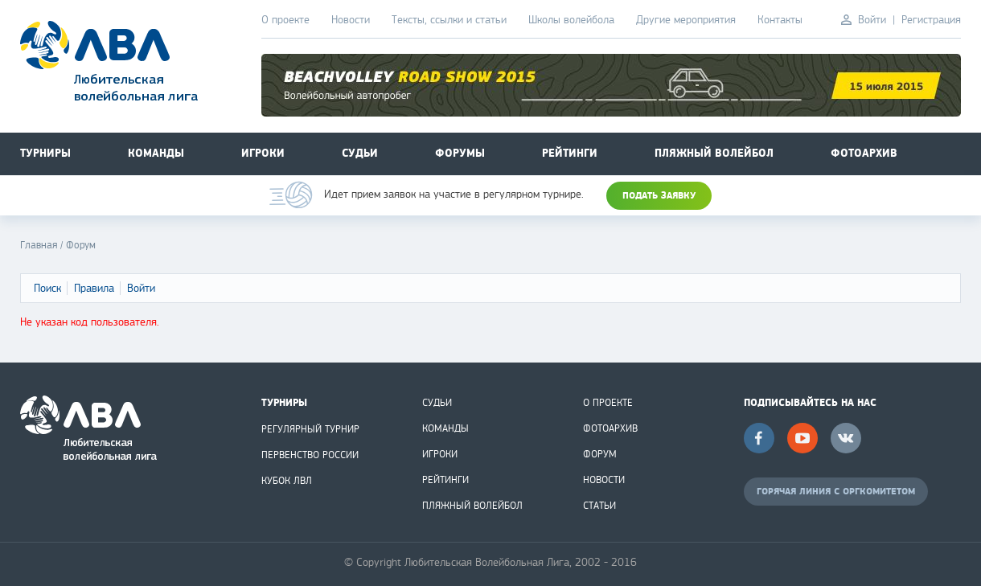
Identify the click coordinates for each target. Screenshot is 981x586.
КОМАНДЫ (445, 428)
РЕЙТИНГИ (445, 479)
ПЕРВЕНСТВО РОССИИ (310, 455)
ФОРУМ (600, 454)
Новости (350, 20)
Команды (156, 153)
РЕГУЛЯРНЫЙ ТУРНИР (310, 429)
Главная (38, 245)
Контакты (779, 20)
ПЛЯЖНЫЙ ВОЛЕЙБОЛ (472, 505)
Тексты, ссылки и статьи (449, 20)
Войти (872, 20)
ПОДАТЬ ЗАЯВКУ (659, 196)
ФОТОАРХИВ (610, 428)
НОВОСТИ (604, 479)
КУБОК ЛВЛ (286, 480)
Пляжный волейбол (714, 153)
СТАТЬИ (599, 505)
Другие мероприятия (686, 20)
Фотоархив (864, 153)
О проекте (285, 20)
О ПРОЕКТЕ (608, 402)
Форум (81, 245)
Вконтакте (846, 438)
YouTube (802, 438)
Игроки (263, 153)
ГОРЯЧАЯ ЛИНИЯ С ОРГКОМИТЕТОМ (836, 492)
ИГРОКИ (440, 454)
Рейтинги (569, 153)
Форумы (460, 153)
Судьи (360, 153)
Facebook (759, 438)
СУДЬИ (437, 402)
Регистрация (931, 20)
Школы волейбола (571, 20)
